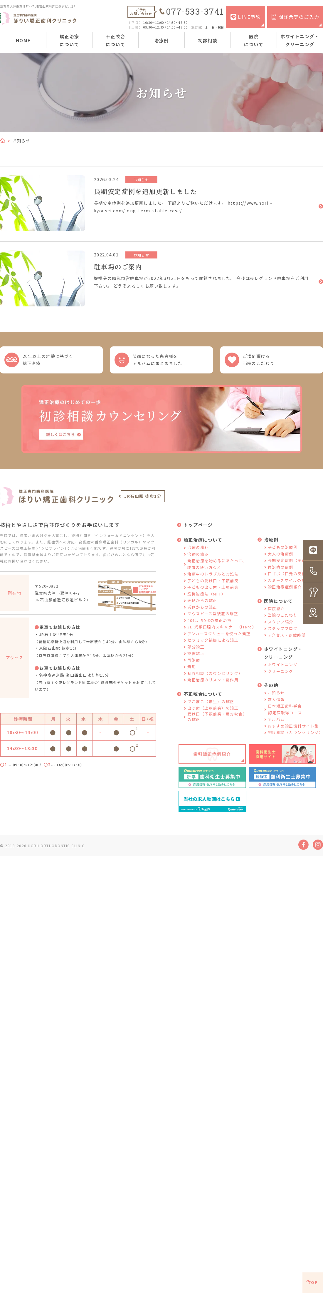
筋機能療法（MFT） (206, 598)
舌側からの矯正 (202, 611)
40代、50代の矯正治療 (209, 625)
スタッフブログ (283, 632)
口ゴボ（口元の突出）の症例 (295, 578)
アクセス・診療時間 (287, 639)
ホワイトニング (283, 669)
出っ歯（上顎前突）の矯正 (212, 712)
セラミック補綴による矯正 (212, 644)
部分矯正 (195, 651)
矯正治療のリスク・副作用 (212, 684)
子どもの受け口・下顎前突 (212, 585)
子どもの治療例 (283, 551)
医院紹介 (276, 613)
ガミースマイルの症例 (289, 585)
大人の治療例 (280, 558)
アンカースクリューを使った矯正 (219, 638)
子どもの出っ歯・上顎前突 (212, 591)
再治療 (193, 664)
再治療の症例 (280, 571)
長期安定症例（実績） (289, 565)
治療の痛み (198, 558)
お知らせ (276, 697)
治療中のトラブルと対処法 (212, 578)
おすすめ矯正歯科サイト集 (293, 730)
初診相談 (207, 40)
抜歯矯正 (195, 657)
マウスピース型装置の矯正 (212, 618)
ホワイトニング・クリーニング (299, 40)
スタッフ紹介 (280, 626)
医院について (253, 40)
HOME (23, 40)
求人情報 (276, 704)
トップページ (198, 529)
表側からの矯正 (202, 605)
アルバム (276, 723)
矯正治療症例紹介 (285, 591)
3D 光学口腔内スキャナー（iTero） (221, 631)
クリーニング (280, 675)
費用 (191, 671)
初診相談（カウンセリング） (215, 677)
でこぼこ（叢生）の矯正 (210, 706)
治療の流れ (198, 552)
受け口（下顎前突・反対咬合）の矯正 (217, 721)
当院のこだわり (283, 619)
